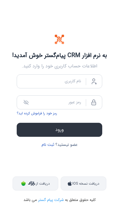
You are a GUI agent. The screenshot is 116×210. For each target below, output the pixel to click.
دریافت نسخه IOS (83, 183)
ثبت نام (48, 144)
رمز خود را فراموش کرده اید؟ (37, 113)
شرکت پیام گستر (50, 200)
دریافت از (35, 183)
